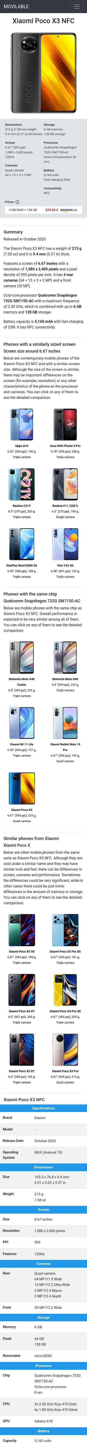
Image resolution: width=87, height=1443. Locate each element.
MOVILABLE (16, 6)
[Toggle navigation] (76, 6)
